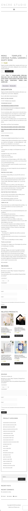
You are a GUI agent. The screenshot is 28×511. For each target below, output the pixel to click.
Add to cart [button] (5, 336)
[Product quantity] (3, 71)
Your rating (4, 278)
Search (4, 476)
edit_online (15, 76)
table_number (20, 78)
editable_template (23, 76)
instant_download (13, 78)
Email (2, 296)
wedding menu (23, 80)
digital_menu (24, 75)
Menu (7, 75)
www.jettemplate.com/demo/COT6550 (9, 105)
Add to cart (9, 71)
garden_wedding (4, 78)
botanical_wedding (16, 75)
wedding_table (4, 81)
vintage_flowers (13, 80)
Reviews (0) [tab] (12, 85)
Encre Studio (14, 5)
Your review (4, 282)
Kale (9, 507)
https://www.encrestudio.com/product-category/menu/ (13, 126)
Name (2, 291)
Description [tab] (5, 85)
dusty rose (9, 76)
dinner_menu (4, 76)
